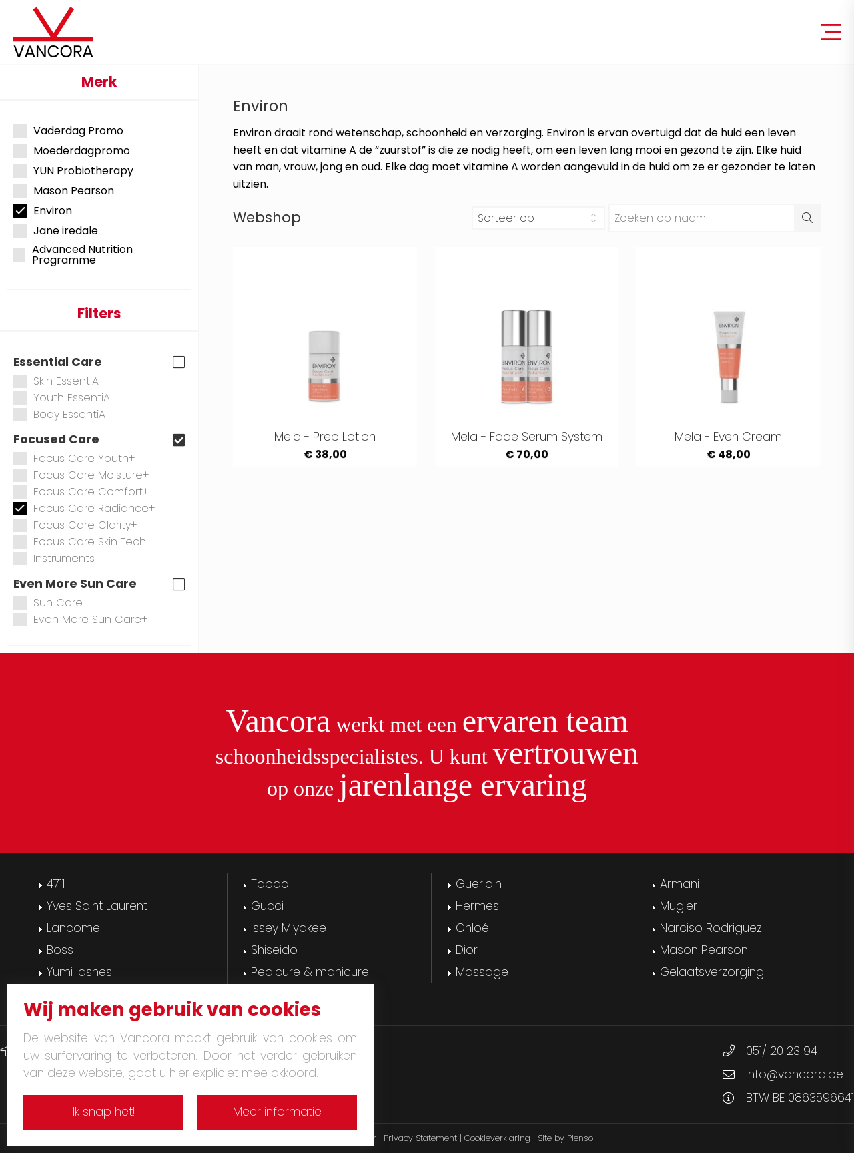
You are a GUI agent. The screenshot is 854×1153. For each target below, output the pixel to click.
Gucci (267, 906)
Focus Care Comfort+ (81, 491)
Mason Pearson (63, 191)
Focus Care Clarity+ (75, 525)
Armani (679, 884)
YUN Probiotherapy (73, 171)
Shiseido (274, 950)
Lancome (73, 928)
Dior (467, 950)
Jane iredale (55, 231)
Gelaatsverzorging (712, 972)
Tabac (269, 884)
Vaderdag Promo (68, 131)
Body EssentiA (59, 414)
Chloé (472, 928)
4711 (56, 884)
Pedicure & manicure (310, 972)
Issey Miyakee (288, 928)
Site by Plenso (565, 1138)
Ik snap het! (104, 1112)
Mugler (678, 906)
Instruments (54, 558)
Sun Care (48, 602)
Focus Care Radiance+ (84, 508)
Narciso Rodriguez (711, 928)
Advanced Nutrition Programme (73, 255)
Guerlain (479, 884)
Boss (60, 950)
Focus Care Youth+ (74, 458)
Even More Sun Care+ (80, 619)
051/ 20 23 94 (781, 1051)
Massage (482, 972)
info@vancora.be (794, 1074)
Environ (42, 211)
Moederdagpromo (71, 151)
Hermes (477, 906)
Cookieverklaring (497, 1138)
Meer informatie (277, 1112)
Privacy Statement (420, 1138)
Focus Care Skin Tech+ (83, 541)
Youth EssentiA (61, 397)
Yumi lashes (79, 972)
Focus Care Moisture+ (81, 475)
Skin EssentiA (56, 381)
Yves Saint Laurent (97, 906)
